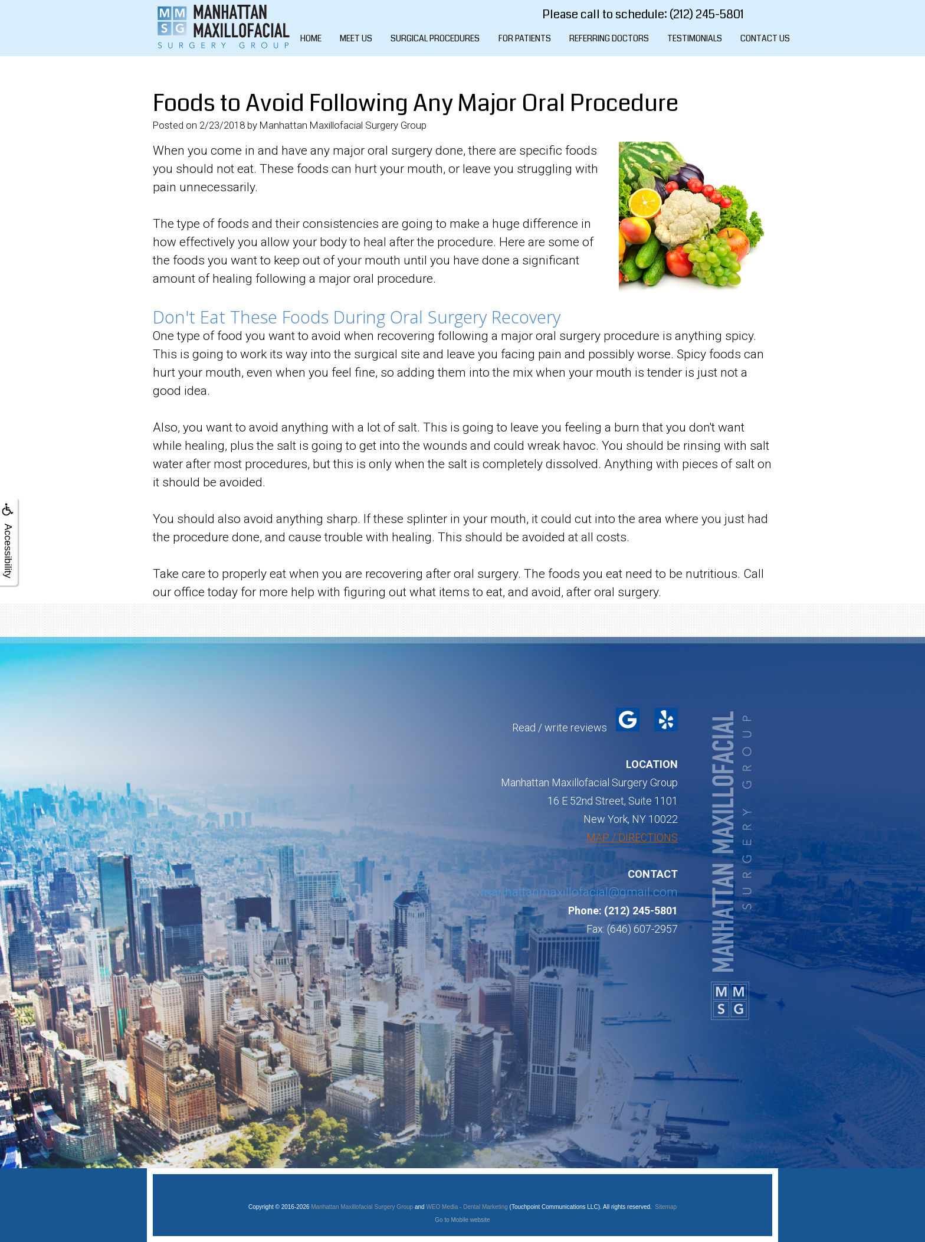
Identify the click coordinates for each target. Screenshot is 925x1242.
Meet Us (356, 38)
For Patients (524, 38)
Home (311, 38)
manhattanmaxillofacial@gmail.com (579, 892)
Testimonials (694, 38)
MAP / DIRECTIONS (632, 837)
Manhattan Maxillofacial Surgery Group (362, 1207)
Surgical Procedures (435, 38)
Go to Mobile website (462, 1220)
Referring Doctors (609, 38)
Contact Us (765, 38)
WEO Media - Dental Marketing (466, 1207)
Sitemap (666, 1207)
